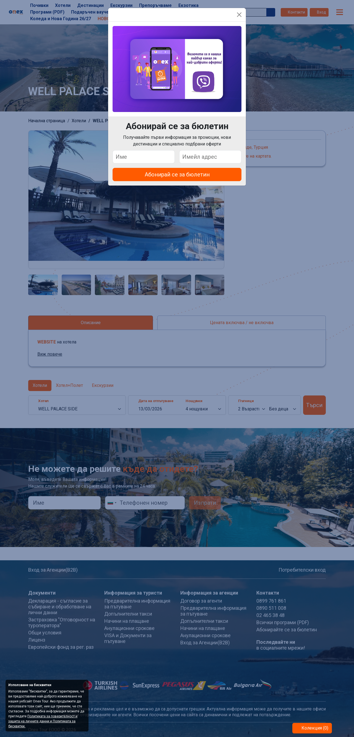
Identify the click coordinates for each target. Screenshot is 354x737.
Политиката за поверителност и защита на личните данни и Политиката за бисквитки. (42, 721)
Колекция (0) (314, 728)
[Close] (239, 14)
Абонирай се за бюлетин (177, 174)
